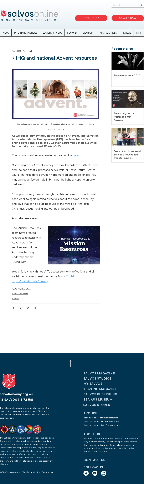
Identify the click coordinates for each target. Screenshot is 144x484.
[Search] (123, 5)
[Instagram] (103, 473)
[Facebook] (86, 473)
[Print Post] (35, 308)
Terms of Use (47, 472)
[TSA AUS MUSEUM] (102, 399)
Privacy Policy (33, 472)
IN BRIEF (15, 298)
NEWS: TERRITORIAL (20, 294)
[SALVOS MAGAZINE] (102, 373)
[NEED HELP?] (91, 18)
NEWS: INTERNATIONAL (21, 289)
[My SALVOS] (102, 383)
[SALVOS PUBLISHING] (102, 394)
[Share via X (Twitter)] (20, 308)
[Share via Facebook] (13, 308)
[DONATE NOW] (128, 18)
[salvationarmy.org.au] (20, 394)
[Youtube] (94, 473)
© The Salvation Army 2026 (13, 472)
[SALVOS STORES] (102, 405)
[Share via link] (27, 308)
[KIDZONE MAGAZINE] (102, 389)
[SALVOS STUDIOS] (102, 378)
